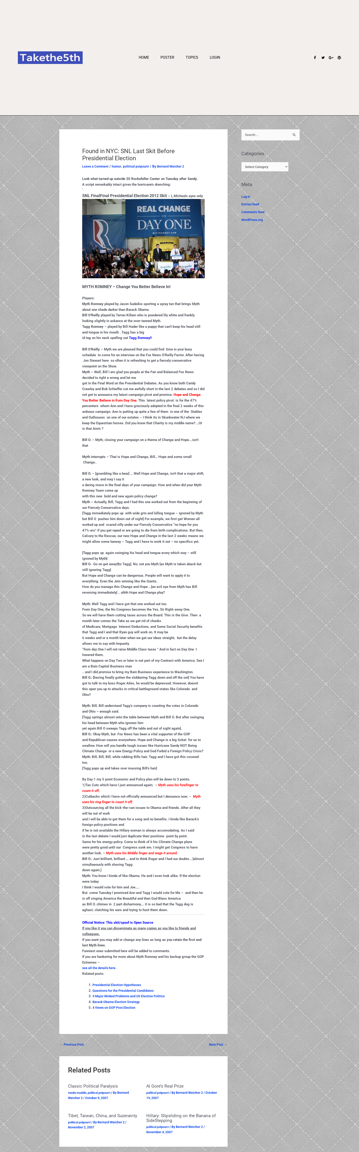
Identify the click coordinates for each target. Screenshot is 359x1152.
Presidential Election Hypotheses (117, 985)
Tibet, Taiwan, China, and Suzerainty (93, 1118)
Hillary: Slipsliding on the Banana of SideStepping (182, 1118)
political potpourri (137, 166)
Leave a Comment (96, 166)
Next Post (217, 1045)
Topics (192, 57)
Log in (246, 198)
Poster (167, 57)
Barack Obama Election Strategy (117, 1002)
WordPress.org (252, 221)
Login (215, 57)
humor (117, 166)
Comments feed (253, 213)
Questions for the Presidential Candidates (124, 991)
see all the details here (99, 968)
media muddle (78, 1093)
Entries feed (250, 206)
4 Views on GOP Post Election (115, 1008)
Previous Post (73, 1045)
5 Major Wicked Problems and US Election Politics (130, 996)
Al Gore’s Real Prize (166, 1086)
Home (144, 57)
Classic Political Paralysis (94, 1086)
